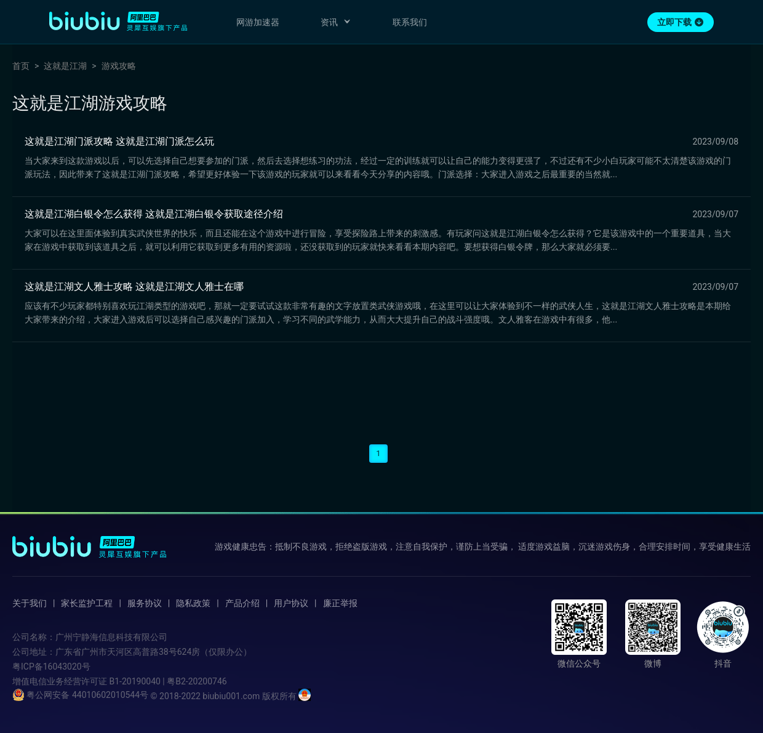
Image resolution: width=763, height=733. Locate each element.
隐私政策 (193, 603)
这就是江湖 (65, 66)
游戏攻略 (119, 66)
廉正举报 (340, 603)
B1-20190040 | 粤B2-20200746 (167, 681)
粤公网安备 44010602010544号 (80, 695)
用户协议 (291, 603)
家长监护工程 (87, 603)
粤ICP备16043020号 (51, 666)
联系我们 (410, 22)
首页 (21, 66)
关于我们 (29, 603)
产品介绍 (242, 603)
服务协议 (144, 603)
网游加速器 (257, 22)
